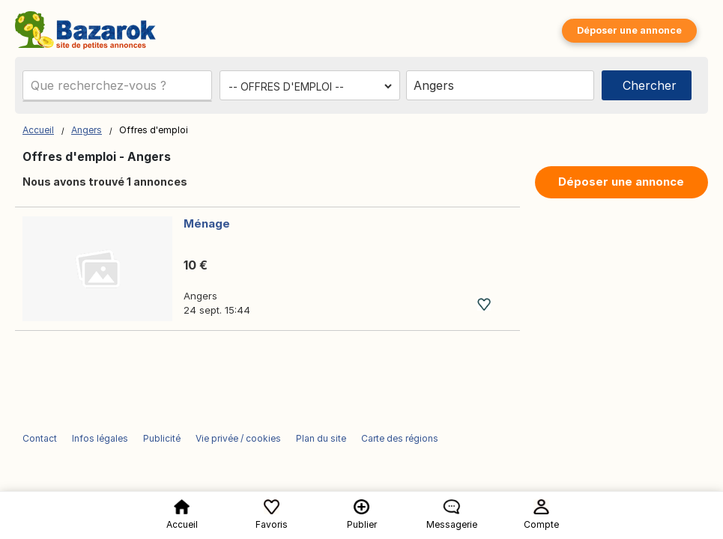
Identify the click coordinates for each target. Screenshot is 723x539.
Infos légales (100, 438)
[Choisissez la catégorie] (309, 86)
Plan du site (321, 438)
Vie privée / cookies (238, 438)
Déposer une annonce (629, 30)
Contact (39, 438)
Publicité (162, 438)
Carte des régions (399, 438)
